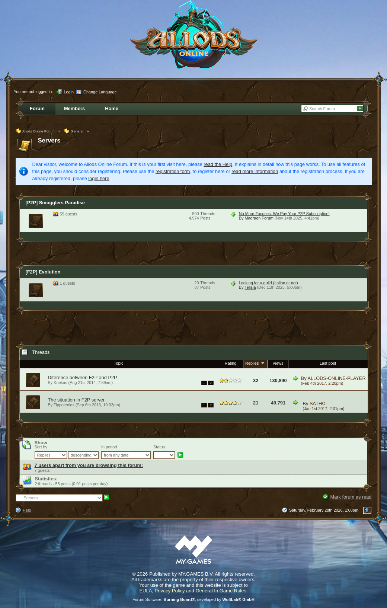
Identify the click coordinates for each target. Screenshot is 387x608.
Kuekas (60, 382)
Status (159, 447)
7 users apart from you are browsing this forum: (89, 465)
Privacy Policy (170, 590)
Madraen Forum (258, 218)
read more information (254, 171)
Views (278, 363)
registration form (173, 171)
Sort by (41, 447)
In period (109, 447)
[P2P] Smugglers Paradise (55, 202)
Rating (230, 363)
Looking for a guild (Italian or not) (268, 283)
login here (98, 178)
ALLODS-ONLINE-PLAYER (336, 378)
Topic (118, 363)
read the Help (218, 164)
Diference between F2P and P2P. (83, 377)
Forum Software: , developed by (193, 599)
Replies (255, 363)
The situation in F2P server (76, 400)
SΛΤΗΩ (318, 403)
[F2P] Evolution (43, 272)
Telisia (250, 287)
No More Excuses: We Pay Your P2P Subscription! (284, 213)
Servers (49, 140)
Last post (328, 363)
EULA (145, 590)
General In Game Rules (220, 590)
